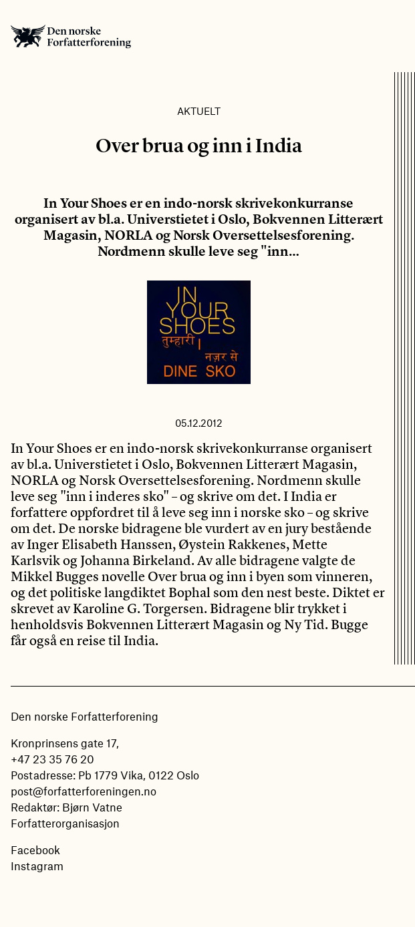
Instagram (37, 865)
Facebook (35, 849)
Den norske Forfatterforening (71, 36)
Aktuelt (199, 111)
